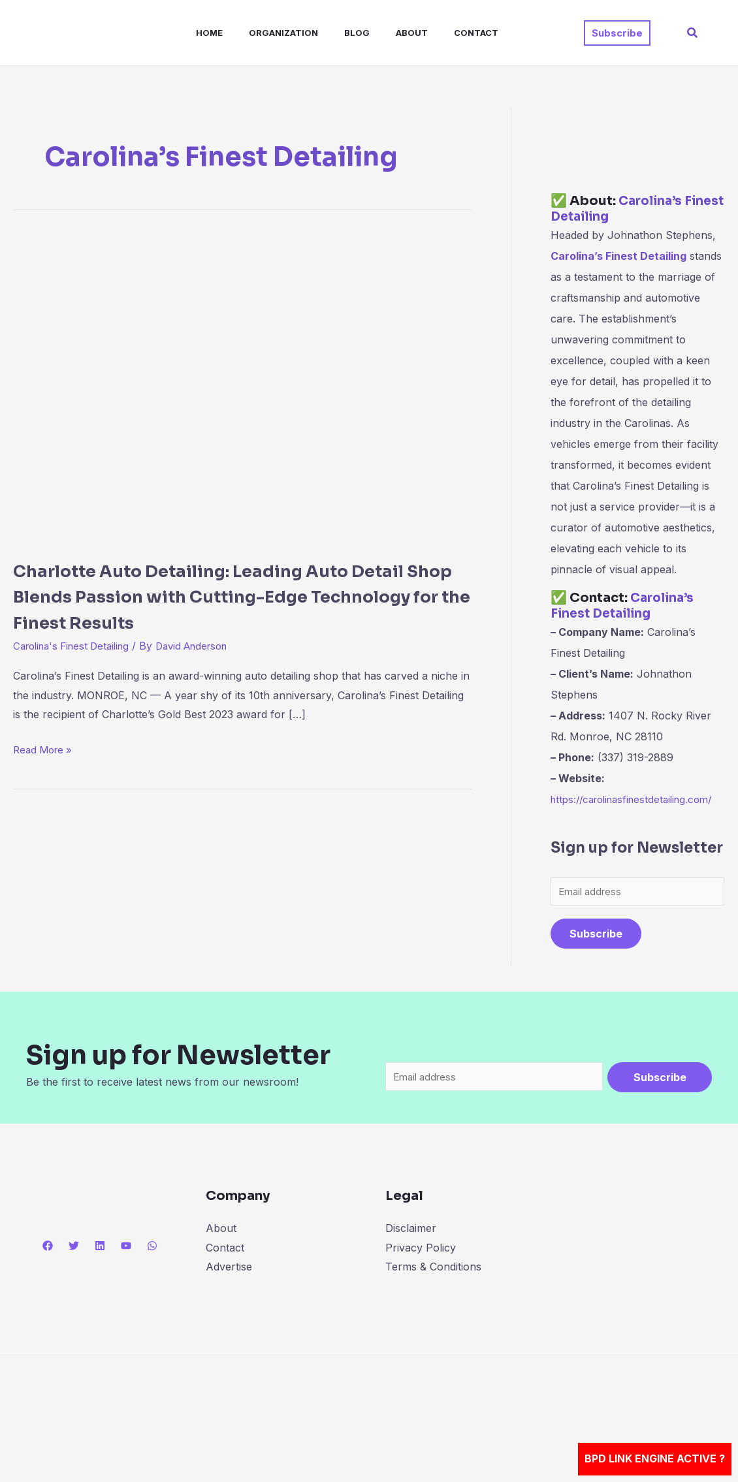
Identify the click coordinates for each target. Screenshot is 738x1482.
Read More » (45, 748)
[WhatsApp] (152, 1270)
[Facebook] (47, 1270)
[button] (617, 33)
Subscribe (596, 956)
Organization (265, 32)
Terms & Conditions (433, 1290)
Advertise (229, 1290)
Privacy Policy (420, 1271)
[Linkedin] (100, 1270)
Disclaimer (410, 1252)
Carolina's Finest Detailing (76, 645)
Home (196, 32)
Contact (442, 32)
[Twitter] (74, 1270)
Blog (333, 32)
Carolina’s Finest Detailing (619, 209)
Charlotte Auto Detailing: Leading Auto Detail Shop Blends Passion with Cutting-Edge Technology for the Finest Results (232, 596)
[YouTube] (126, 1270)
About (383, 32)
